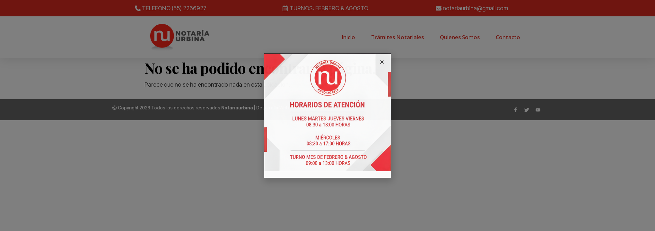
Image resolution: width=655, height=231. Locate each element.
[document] (327, 115)
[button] (382, 62)
